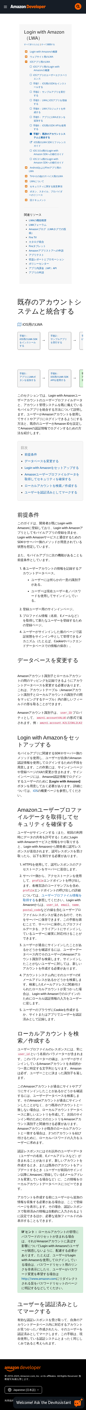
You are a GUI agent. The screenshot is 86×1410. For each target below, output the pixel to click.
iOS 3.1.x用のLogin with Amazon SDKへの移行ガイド (49, 160)
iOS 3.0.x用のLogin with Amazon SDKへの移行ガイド (49, 152)
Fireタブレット (37, 246)
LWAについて (36, 181)
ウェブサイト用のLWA (41, 56)
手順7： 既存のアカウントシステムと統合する (49, 135)
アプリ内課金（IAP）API (43, 268)
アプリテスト (36, 254)
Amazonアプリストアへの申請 (46, 250)
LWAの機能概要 (37, 220)
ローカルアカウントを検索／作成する (51, 486)
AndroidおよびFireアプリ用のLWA (45, 169)
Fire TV (33, 237)
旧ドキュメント (37, 200)
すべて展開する (48, 44)
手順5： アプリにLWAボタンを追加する (49, 118)
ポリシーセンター (39, 263)
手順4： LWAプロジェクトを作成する (49, 110)
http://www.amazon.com (39, 1279)
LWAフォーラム (37, 224)
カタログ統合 (36, 241)
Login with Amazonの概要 (43, 51)
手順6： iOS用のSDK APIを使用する (50, 127)
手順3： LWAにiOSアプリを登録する (50, 102)
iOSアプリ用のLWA (39, 61)
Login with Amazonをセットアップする (52, 468)
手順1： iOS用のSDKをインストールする (50, 85)
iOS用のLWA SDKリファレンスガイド (50, 144)
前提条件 (31, 454)
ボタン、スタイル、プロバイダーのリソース (45, 193)
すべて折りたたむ (32, 44)
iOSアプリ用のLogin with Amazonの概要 (47, 68)
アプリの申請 (36, 272)
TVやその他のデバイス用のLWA (46, 176)
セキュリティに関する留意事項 (45, 186)
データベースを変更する (42, 461)
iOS (35, 791)
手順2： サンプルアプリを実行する (49, 93)
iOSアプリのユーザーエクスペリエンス (50, 76)
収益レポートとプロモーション (46, 259)
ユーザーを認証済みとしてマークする (51, 492)
